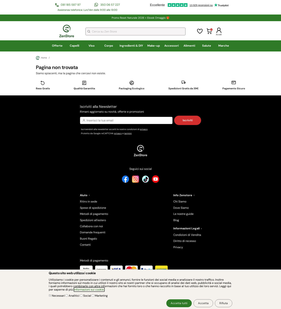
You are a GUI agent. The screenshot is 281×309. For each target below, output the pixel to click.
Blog (176, 220)
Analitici (73, 296)
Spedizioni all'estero (93, 220)
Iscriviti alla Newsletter (140, 109)
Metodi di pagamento (94, 214)
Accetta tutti (179, 303)
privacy (144, 129)
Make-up (153, 46)
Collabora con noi (91, 226)
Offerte (57, 46)
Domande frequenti (92, 232)
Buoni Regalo (88, 238)
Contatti (85, 245)
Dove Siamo (181, 208)
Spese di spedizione (93, 208)
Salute (206, 46)
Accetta (203, 303)
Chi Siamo (179, 201)
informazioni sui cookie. (89, 289)
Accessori (171, 46)
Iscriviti (188, 120)
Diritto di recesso (184, 241)
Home (41, 58)
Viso (92, 46)
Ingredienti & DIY (131, 46)
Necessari (57, 296)
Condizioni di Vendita (187, 235)
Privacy (178, 247)
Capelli (74, 46)
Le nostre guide (183, 214)
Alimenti (189, 46)
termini (128, 133)
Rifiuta (223, 303)
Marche (223, 46)
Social (86, 296)
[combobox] (135, 31)
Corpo (108, 46)
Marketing (100, 296)
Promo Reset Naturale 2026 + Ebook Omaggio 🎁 (141, 17)
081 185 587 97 (71, 5)
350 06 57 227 (110, 5)
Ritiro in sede (88, 201)
